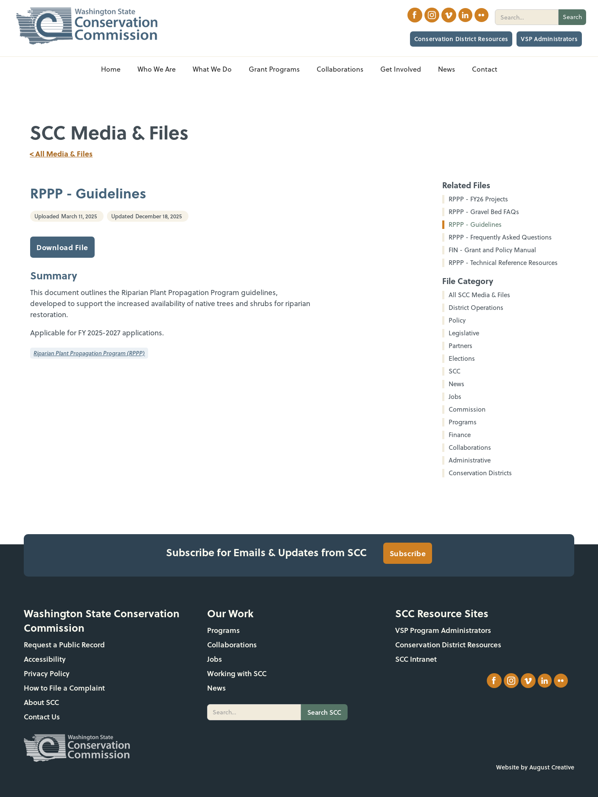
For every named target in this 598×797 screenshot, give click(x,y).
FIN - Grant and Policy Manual (492, 250)
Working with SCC (237, 673)
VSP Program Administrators (443, 630)
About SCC (41, 702)
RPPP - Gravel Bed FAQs (484, 212)
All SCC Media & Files (479, 295)
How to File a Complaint (64, 688)
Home (111, 69)
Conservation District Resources (461, 38)
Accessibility (45, 659)
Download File (62, 247)
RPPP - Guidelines (475, 224)
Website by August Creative (535, 767)
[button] (156, 69)
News (216, 688)
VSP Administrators (549, 38)
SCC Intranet (416, 659)
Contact (484, 69)
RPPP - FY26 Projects (478, 199)
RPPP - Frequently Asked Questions (500, 237)
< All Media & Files (61, 153)
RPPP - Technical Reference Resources (503, 263)
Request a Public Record (64, 644)
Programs (223, 630)
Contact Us (42, 716)
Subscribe (408, 553)
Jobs (214, 659)
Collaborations (232, 644)
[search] (527, 17)
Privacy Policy (47, 673)
